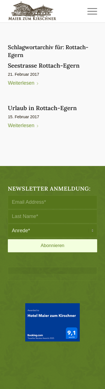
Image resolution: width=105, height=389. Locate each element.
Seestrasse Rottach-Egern (44, 65)
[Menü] (89, 11)
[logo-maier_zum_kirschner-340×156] (43, 11)
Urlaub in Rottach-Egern (42, 108)
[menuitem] (89, 11)
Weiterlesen (23, 83)
